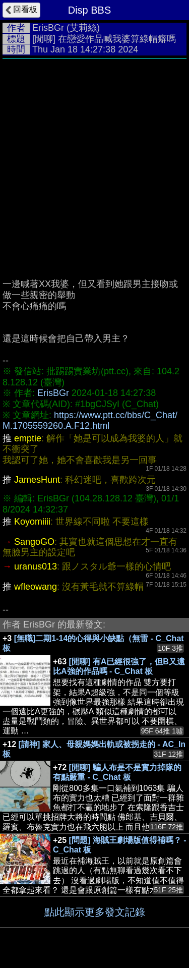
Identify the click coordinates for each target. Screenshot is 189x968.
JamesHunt (37, 480)
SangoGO (34, 542)
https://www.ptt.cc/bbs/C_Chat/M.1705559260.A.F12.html (90, 420)
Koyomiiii (32, 522)
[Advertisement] (94, 163)
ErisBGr (48, 28)
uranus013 (35, 566)
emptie (27, 438)
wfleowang (35, 587)
